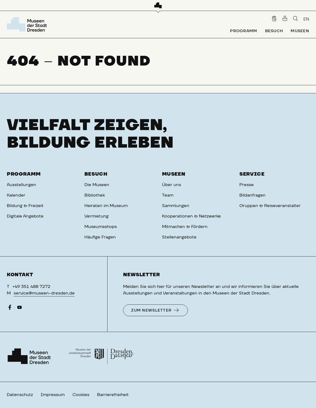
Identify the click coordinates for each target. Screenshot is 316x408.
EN (306, 19)
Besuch (96, 174)
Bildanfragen (252, 195)
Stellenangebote (179, 237)
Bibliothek (94, 195)
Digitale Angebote (25, 216)
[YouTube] (19, 308)
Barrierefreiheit (113, 395)
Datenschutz (20, 395)
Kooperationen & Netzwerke (191, 216)
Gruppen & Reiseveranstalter (270, 206)
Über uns (171, 185)
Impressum (53, 395)
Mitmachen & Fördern (185, 227)
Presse (246, 185)
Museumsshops (100, 227)
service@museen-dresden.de (44, 293)
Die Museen (96, 185)
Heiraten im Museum (106, 206)
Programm (24, 174)
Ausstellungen (21, 185)
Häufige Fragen (100, 237)
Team (167, 195)
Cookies (80, 395)
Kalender (16, 195)
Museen (173, 174)
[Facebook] (10, 308)
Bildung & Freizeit (25, 206)
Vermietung (96, 216)
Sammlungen (175, 206)
